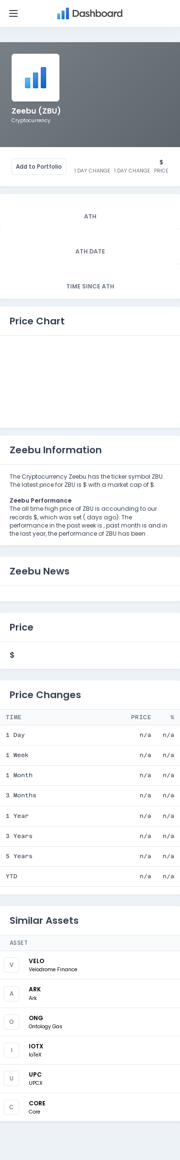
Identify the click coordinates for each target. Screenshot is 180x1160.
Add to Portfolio (39, 166)
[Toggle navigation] (13, 13)
